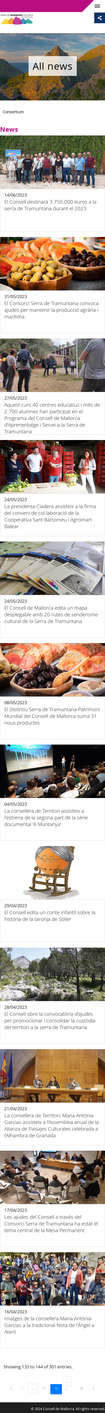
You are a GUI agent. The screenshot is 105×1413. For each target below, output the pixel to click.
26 (83, 1388)
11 (46, 1388)
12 (58, 1388)
